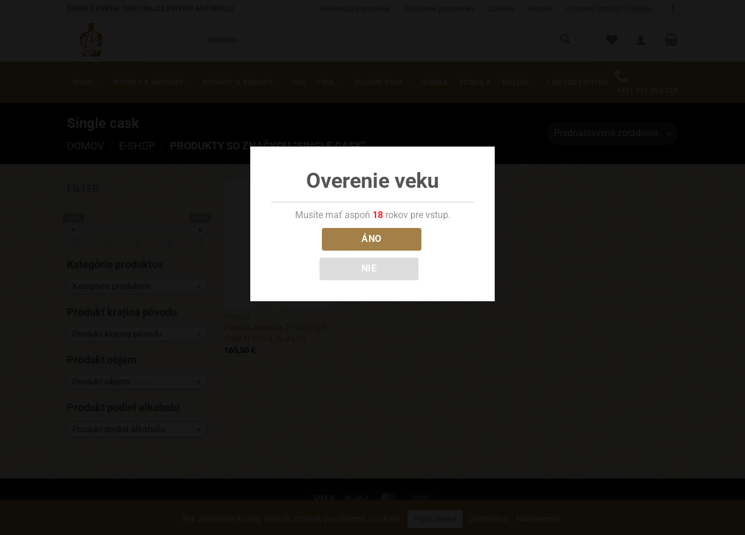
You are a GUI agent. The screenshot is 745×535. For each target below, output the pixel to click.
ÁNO (371, 239)
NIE (369, 268)
